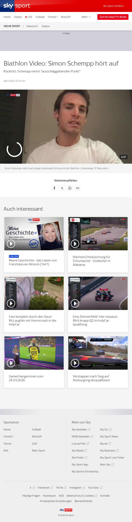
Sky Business (109, 451)
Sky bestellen (81, 430)
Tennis (7, 443)
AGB (61, 495)
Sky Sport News (109, 436)
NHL (6, 450)
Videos (18, 16)
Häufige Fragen (31, 495)
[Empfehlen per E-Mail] (78, 188)
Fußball (40, 16)
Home (7, 16)
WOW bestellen (82, 437)
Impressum (49, 495)
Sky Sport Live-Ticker (112, 457)
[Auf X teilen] (62, 188)
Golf (34, 443)
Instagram (77, 488)
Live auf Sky (80, 444)
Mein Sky (106, 465)
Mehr (86, 16)
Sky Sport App (80, 464)
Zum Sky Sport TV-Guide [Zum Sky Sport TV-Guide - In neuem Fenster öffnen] (113, 16)
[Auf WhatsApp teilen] (70, 188)
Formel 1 (52, 16)
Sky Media (79, 451)
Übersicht (32, 26)
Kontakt (105, 495)
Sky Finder (79, 458)
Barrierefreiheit (83, 501)
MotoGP (66, 16)
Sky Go (105, 430)
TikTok (61, 488)
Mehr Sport (12, 26)
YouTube (94, 488)
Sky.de (105, 444)
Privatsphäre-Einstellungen (56, 501)
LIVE (29, 16)
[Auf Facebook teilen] (54, 188)
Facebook (45, 488)
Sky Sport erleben (113, 5)
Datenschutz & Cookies (81, 496)
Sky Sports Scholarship (85, 471)
